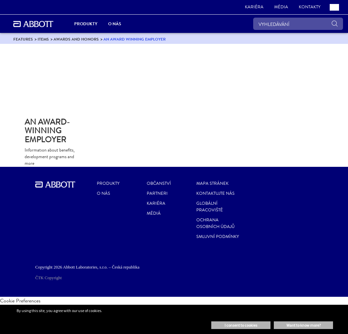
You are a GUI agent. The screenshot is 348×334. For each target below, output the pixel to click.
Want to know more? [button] (303, 325)
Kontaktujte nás (215, 193)
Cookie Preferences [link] (20, 300)
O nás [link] (114, 24)
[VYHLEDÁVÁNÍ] (298, 24)
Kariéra (156, 203)
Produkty (108, 183)
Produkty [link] (85, 24)
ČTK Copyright (48, 278)
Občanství (159, 183)
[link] (254, 7)
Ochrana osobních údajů (215, 223)
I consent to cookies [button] (241, 325)
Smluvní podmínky (217, 237)
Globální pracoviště (209, 206)
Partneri (157, 193)
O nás (103, 193)
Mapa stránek (212, 183)
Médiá (154, 213)
